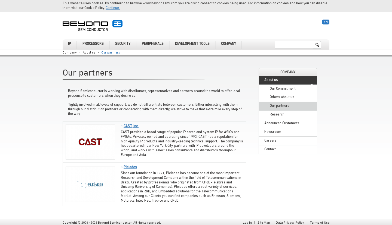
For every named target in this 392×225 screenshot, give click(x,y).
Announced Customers (281, 123)
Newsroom (272, 132)
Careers (270, 140)
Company (70, 52)
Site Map (264, 222)
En (326, 22)
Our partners (110, 52)
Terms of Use (319, 222)
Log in (248, 222)
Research (277, 114)
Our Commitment (283, 88)
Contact (270, 149)
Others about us (282, 97)
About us (89, 52)
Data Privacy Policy (290, 222)
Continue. (113, 8)
